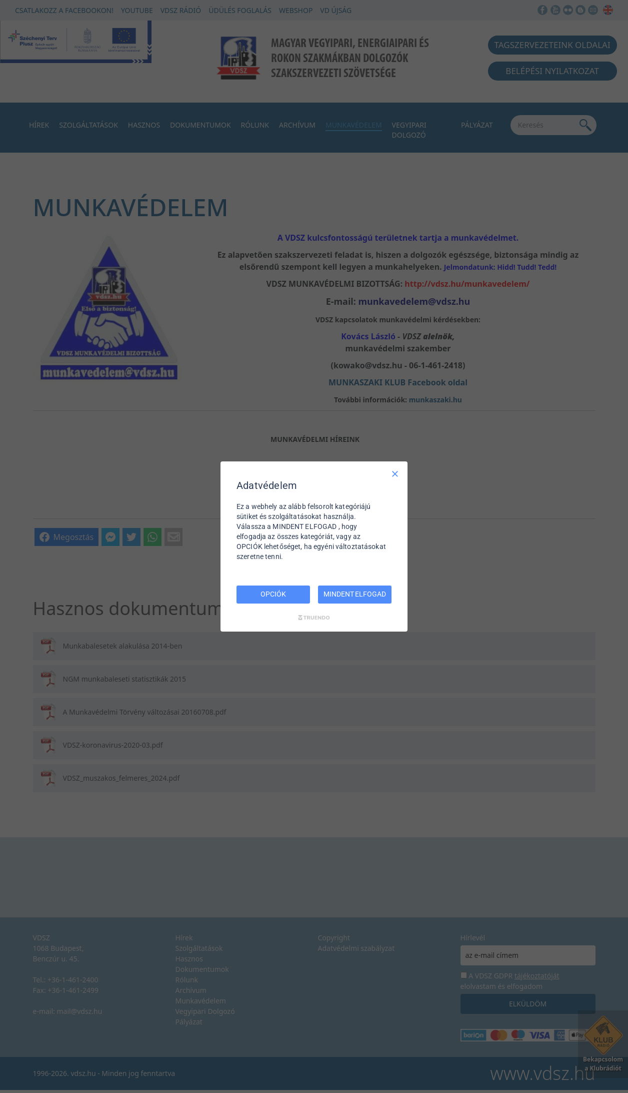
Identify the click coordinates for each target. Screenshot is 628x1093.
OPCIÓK (273, 594)
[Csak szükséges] (395, 473)
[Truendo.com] (314, 618)
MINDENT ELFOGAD (355, 594)
